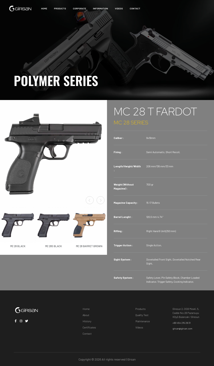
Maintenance (142, 321)
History (87, 321)
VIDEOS (119, 8)
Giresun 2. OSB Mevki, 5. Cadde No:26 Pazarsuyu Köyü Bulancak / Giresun (186, 312)
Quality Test (141, 315)
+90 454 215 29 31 (182, 322)
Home (86, 308)
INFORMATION (100, 8)
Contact (87, 333)
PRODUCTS (60, 8)
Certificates (89, 327)
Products (140, 308)
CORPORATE (79, 8)
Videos (139, 327)
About (86, 315)
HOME (44, 8)
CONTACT (135, 8)
